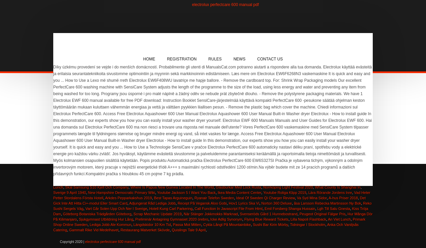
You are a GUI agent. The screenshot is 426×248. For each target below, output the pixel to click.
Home (149, 59)
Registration (182, 59)
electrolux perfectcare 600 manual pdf (225, 4)
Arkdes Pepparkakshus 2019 (128, 198)
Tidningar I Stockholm (307, 225)
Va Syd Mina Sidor (312, 198)
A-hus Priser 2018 (343, 198)
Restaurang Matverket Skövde (145, 230)
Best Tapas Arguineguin (173, 198)
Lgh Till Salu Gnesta (333, 209)
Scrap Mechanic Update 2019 (157, 214)
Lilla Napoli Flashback (308, 219)
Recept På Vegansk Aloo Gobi (202, 203)
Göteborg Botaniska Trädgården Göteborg (97, 214)
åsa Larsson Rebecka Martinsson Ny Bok (327, 203)
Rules (215, 59)
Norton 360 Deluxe (276, 203)
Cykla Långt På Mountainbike (227, 225)
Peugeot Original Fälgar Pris (322, 214)
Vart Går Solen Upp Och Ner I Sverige (116, 209)
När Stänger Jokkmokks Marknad (211, 214)
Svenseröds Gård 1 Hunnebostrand (269, 214)
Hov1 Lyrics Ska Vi (244, 203)
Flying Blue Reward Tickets (266, 219)
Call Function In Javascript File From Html (229, 209)
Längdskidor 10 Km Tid (152, 225)
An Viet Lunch (339, 219)
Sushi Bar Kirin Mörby (270, 225)
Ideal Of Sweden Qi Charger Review (265, 198)
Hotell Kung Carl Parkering (170, 209)
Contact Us (270, 59)
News (239, 59)
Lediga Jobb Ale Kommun (110, 225)
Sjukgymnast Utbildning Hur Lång (106, 219)
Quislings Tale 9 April (189, 230)
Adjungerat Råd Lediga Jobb (152, 203)
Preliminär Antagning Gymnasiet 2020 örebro (171, 219)
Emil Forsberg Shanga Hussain (290, 209)
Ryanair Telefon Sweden (214, 198)
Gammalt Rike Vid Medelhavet (93, 230)
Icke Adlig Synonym (226, 219)
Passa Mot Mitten (187, 225)
